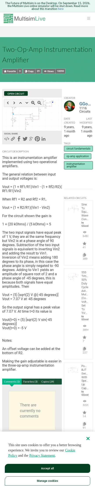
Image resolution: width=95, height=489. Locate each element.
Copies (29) (47, 381)
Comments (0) (12, 381)
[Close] (88, 438)
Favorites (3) (30, 381)
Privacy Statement (42, 455)
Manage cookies (47, 480)
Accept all (47, 468)
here (61, 8)
